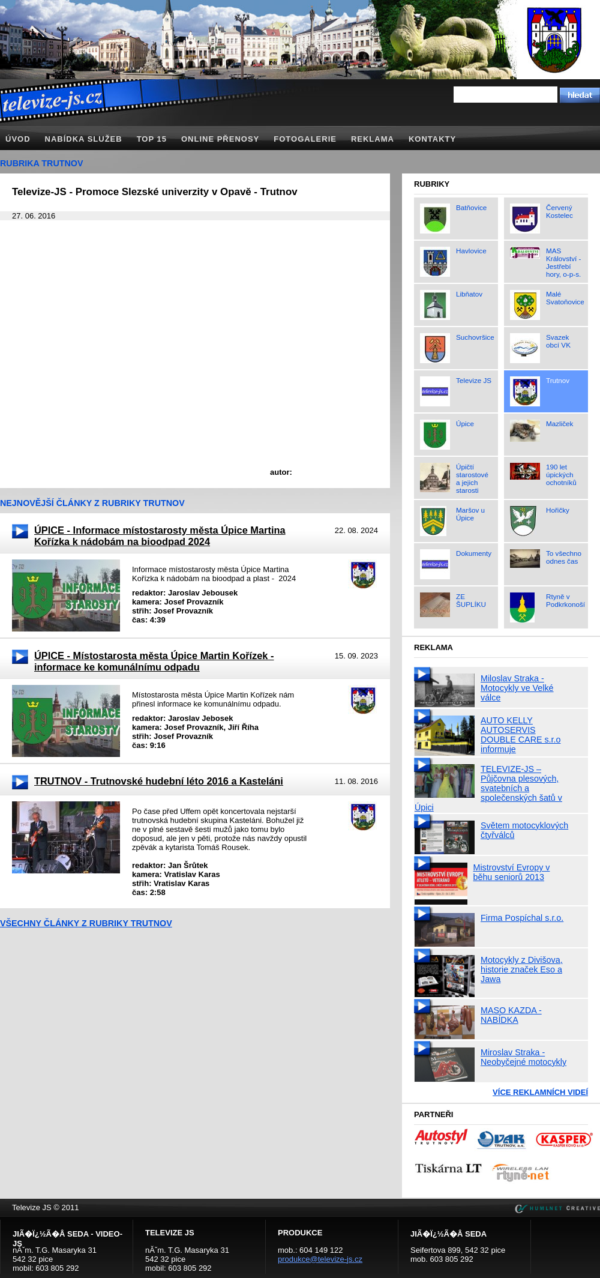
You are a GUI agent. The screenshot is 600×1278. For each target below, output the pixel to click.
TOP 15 (152, 138)
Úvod (18, 138)
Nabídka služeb (83, 138)
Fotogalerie (305, 138)
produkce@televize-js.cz (320, 1259)
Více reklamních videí (540, 1092)
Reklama (372, 138)
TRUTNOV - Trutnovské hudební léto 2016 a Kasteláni (158, 781)
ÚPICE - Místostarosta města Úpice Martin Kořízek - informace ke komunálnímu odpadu (154, 661)
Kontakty (432, 138)
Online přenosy (220, 138)
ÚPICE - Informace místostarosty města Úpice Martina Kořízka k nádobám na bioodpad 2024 (160, 536)
